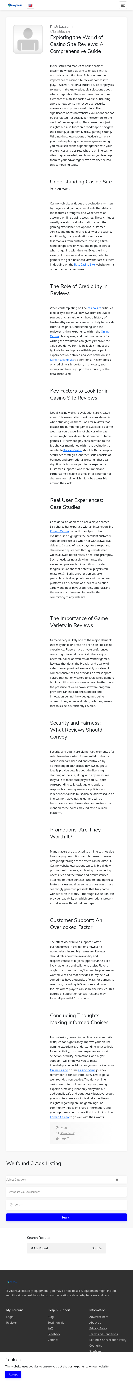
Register (11, 1322)
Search (66, 1217)
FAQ (50, 1328)
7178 (63, 1128)
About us (95, 1322)
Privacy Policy (98, 1328)
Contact (53, 1340)
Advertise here (98, 1317)
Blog (51, 1317)
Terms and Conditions (103, 1334)
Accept (13, 1374)
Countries (95, 1345)
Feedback (54, 1334)
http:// (64, 1138)
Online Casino (59, 1070)
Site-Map (95, 1351)
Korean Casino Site (62, 360)
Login (10, 1317)
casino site (94, 308)
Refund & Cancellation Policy (107, 1340)
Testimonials (56, 1322)
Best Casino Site (84, 264)
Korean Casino (72, 450)
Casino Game (86, 1070)
